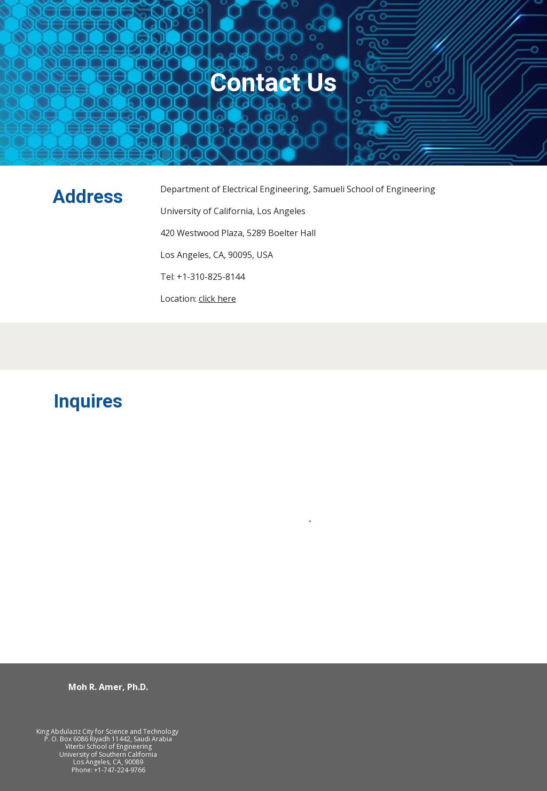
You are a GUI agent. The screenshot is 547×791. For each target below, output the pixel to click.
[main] (273, 83)
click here (217, 298)
